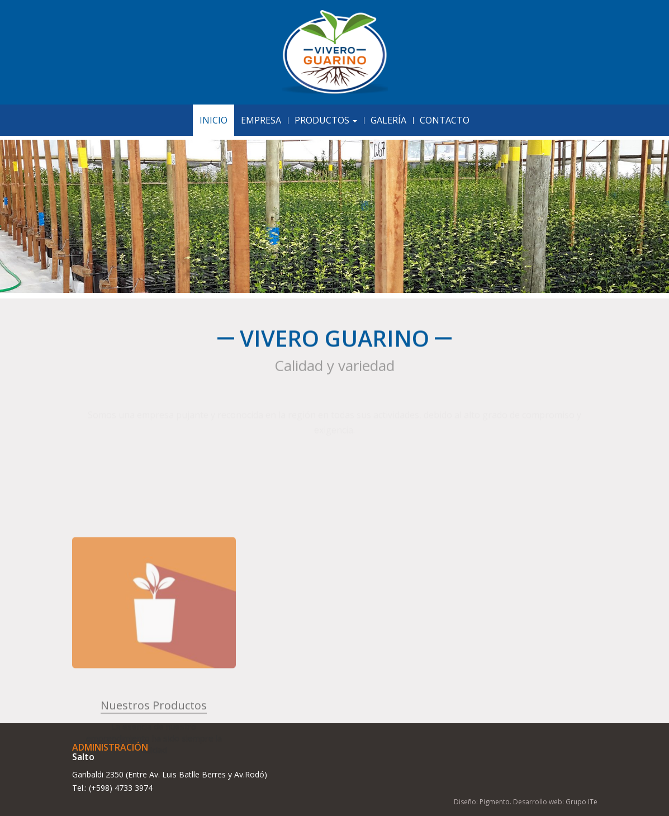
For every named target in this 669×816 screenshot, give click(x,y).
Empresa (261, 120)
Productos (326, 120)
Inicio (213, 120)
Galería (388, 120)
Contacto (444, 120)
